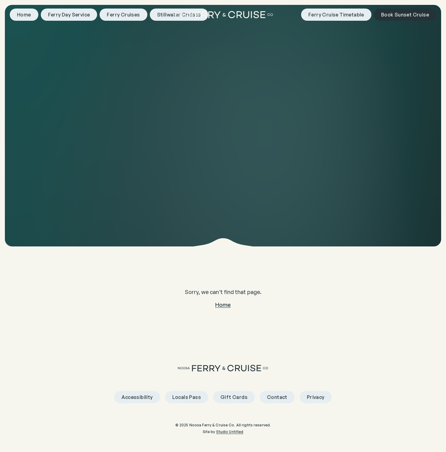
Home (223, 304)
